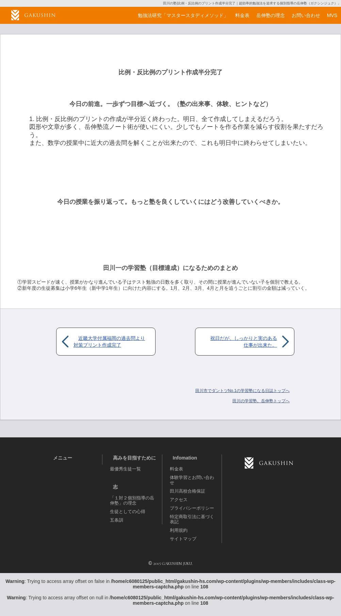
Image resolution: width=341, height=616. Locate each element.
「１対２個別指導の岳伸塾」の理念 (132, 500)
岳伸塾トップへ (261, 401)
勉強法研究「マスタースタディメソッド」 (183, 15)
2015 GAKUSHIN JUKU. (173, 563)
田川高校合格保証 (187, 491)
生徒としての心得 (127, 511)
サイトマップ (183, 538)
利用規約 (179, 530)
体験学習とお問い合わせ (192, 480)
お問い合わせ (306, 15)
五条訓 (116, 520)
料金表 (176, 468)
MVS (332, 15)
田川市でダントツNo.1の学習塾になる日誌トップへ (242, 390)
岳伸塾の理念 (270, 15)
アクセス (179, 499)
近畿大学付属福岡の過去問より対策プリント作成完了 (109, 341)
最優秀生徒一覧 (125, 468)
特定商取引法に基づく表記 (192, 519)
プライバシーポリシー (192, 508)
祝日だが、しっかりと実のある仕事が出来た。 (243, 341)
